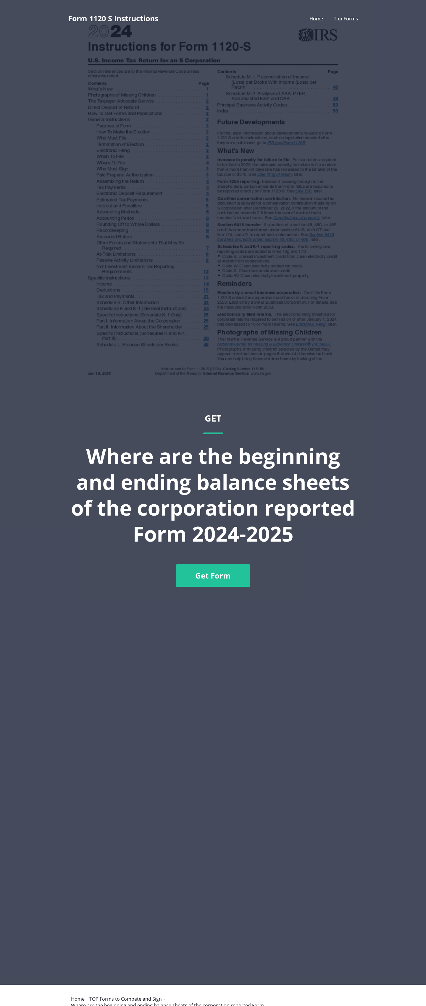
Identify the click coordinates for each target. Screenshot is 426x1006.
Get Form (213, 575)
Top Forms (346, 18)
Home (316, 18)
